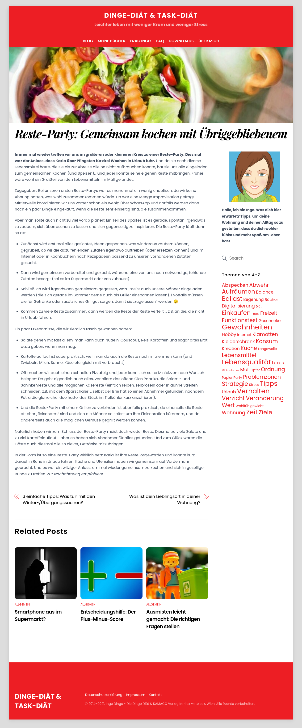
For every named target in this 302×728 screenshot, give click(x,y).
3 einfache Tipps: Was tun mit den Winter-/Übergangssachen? (59, 502)
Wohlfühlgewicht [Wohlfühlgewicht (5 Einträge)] (250, 408)
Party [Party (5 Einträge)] (238, 379)
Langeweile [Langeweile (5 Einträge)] (267, 351)
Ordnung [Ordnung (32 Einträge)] (273, 371)
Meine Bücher (111, 43)
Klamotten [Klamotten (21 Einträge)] (265, 336)
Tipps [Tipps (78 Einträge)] (268, 386)
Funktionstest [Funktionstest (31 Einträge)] (239, 322)
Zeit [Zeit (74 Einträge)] (252, 414)
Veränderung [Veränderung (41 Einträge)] (265, 400)
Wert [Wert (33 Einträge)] (228, 407)
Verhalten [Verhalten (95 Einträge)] (253, 393)
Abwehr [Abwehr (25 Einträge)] (259, 287)
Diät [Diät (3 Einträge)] (258, 309)
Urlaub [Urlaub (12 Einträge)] (229, 394)
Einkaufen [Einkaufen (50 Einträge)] (236, 315)
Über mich (208, 43)
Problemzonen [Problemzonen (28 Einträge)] (262, 379)
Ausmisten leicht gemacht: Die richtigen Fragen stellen (173, 621)
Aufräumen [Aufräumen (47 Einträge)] (238, 294)
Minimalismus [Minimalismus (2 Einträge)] (230, 373)
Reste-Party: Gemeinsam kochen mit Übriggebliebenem (151, 135)
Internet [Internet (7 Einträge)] (244, 337)
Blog (88, 43)
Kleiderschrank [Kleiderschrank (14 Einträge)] (238, 344)
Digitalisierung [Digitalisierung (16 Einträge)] (238, 308)
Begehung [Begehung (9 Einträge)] (253, 301)
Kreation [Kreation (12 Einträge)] (231, 351)
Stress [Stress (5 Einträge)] (254, 387)
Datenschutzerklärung (103, 697)
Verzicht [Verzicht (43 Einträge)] (233, 400)
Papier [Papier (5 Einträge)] (227, 379)
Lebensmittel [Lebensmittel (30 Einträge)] (239, 357)
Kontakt (155, 697)
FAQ (160, 43)
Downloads (181, 43)
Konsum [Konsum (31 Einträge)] (267, 343)
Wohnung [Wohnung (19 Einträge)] (233, 415)
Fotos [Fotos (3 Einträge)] (255, 316)
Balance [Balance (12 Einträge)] (264, 294)
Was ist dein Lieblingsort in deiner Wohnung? (164, 502)
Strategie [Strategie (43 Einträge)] (235, 386)
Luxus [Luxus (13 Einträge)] (278, 365)
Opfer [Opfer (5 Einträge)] (255, 372)
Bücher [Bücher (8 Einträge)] (271, 301)
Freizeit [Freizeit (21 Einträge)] (268, 315)
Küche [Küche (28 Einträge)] (249, 350)
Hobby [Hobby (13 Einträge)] (229, 337)
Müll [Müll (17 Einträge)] (245, 372)
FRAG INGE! (140, 43)
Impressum (135, 697)
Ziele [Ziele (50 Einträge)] (265, 414)
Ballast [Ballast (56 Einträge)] (232, 301)
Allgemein (22, 607)
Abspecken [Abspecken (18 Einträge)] (235, 287)
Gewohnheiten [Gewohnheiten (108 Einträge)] (247, 329)
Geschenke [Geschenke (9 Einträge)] (270, 323)
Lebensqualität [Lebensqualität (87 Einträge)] (246, 364)
